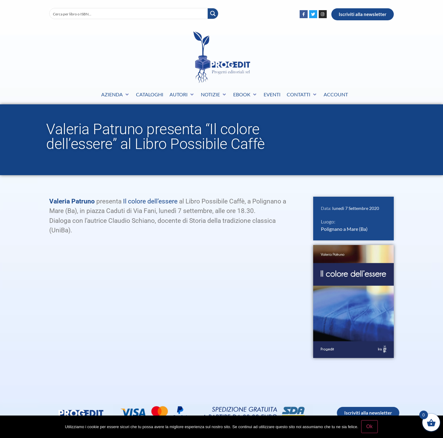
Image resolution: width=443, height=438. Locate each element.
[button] (115, 94)
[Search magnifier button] (213, 13)
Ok (370, 426)
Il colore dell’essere (150, 201)
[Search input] (129, 13)
